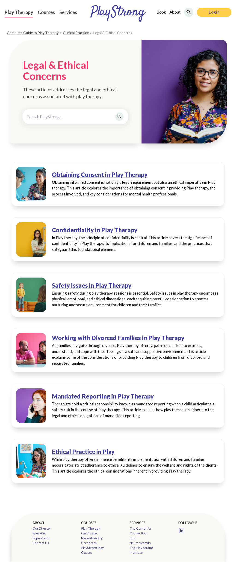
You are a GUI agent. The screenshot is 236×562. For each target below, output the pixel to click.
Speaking (39, 533)
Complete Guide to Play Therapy (33, 32)
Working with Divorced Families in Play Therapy (118, 337)
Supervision (40, 538)
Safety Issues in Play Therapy (91, 285)
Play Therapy (19, 12)
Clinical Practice (76, 32)
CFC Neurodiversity (140, 540)
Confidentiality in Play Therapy (94, 230)
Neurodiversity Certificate (92, 540)
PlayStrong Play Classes (92, 550)
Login (214, 11)
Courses (46, 12)
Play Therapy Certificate (90, 530)
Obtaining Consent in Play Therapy (100, 174)
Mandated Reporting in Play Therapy (103, 396)
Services (68, 12)
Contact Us (40, 543)
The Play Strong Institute (141, 550)
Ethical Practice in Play (83, 451)
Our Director (41, 528)
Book (161, 11)
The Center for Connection (140, 530)
